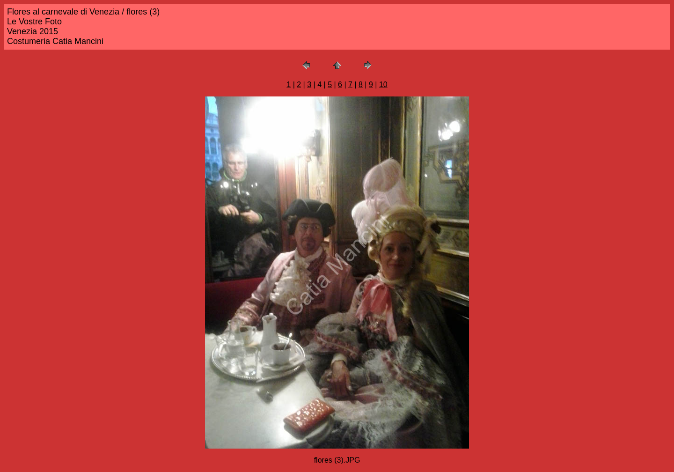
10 (383, 84)
